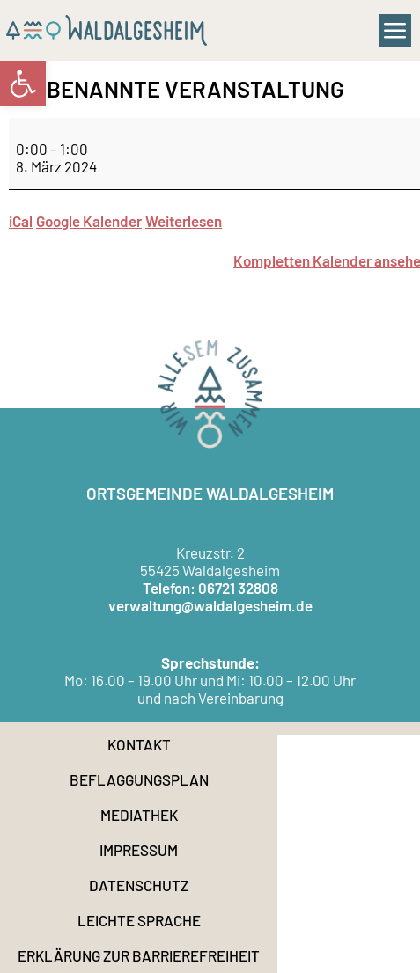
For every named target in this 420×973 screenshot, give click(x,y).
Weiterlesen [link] (183, 221)
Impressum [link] (138, 850)
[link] (23, 83)
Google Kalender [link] (89, 221)
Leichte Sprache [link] (139, 920)
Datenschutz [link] (138, 885)
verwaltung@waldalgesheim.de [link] (210, 605)
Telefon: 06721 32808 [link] (210, 587)
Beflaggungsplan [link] (139, 779)
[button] (395, 31)
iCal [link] (21, 221)
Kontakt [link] (139, 744)
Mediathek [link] (139, 814)
